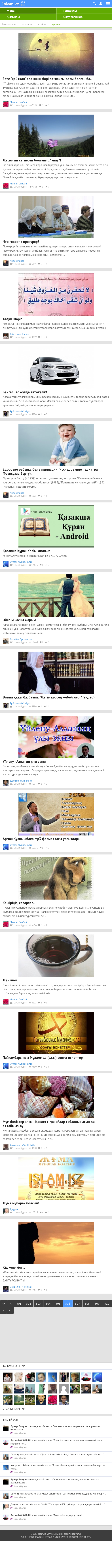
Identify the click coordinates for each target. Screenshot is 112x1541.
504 (48, 1303)
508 (87, 1303)
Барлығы (55, 24)
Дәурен (14, 1209)
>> (10, 1310)
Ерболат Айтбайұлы (20, 411)
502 (28, 1303)
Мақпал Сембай (18, 102)
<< (3, 1303)
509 (97, 1303)
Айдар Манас (17, 260)
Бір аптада (26, 24)
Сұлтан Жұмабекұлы (21, 561)
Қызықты (13, 17)
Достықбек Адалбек (21, 780)
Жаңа (10, 11)
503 (38, 1303)
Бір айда (41, 24)
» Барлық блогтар (14, 1409)
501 (18, 1303)
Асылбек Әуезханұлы (21, 639)
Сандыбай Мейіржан (21, 1286)
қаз (23, 2)
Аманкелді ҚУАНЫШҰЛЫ (22, 1145)
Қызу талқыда (73, 17)
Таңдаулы (70, 11)
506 (67, 1303)
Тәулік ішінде (9, 24)
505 (58, 1303)
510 (106, 1303)
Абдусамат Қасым (19, 334)
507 (77, 1303)
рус (23, 5)
